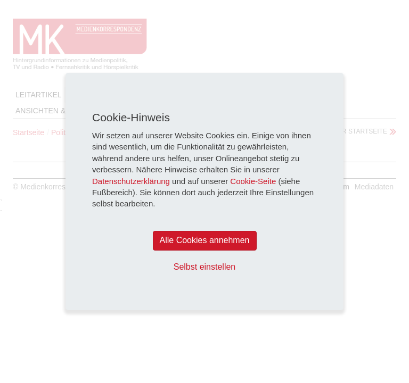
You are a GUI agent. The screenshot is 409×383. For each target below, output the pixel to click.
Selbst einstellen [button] (205, 266)
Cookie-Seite (253, 181)
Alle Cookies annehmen (205, 240)
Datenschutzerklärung (131, 181)
